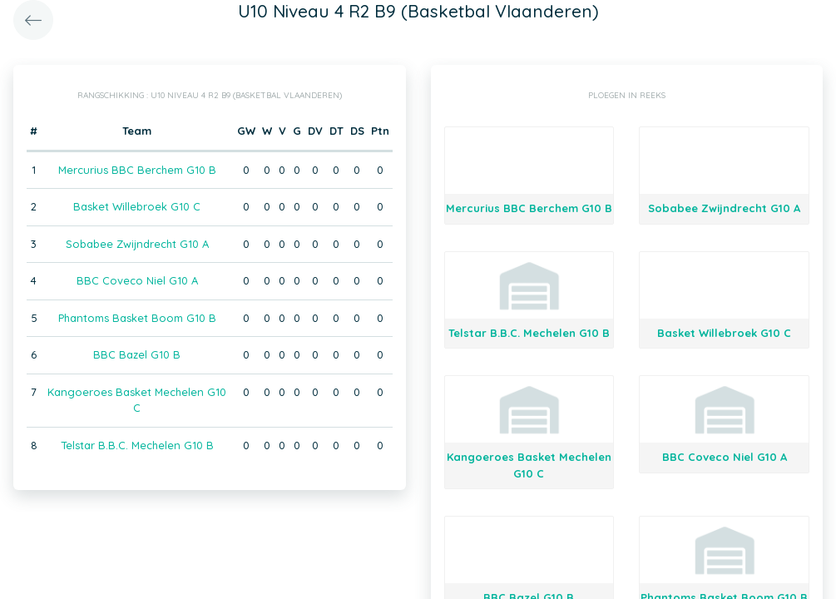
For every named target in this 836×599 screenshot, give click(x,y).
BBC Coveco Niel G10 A (137, 280)
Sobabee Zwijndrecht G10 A (137, 243)
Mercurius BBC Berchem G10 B (137, 169)
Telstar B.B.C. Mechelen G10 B (137, 445)
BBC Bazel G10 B (137, 354)
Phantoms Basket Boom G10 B (137, 317)
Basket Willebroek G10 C (136, 206)
